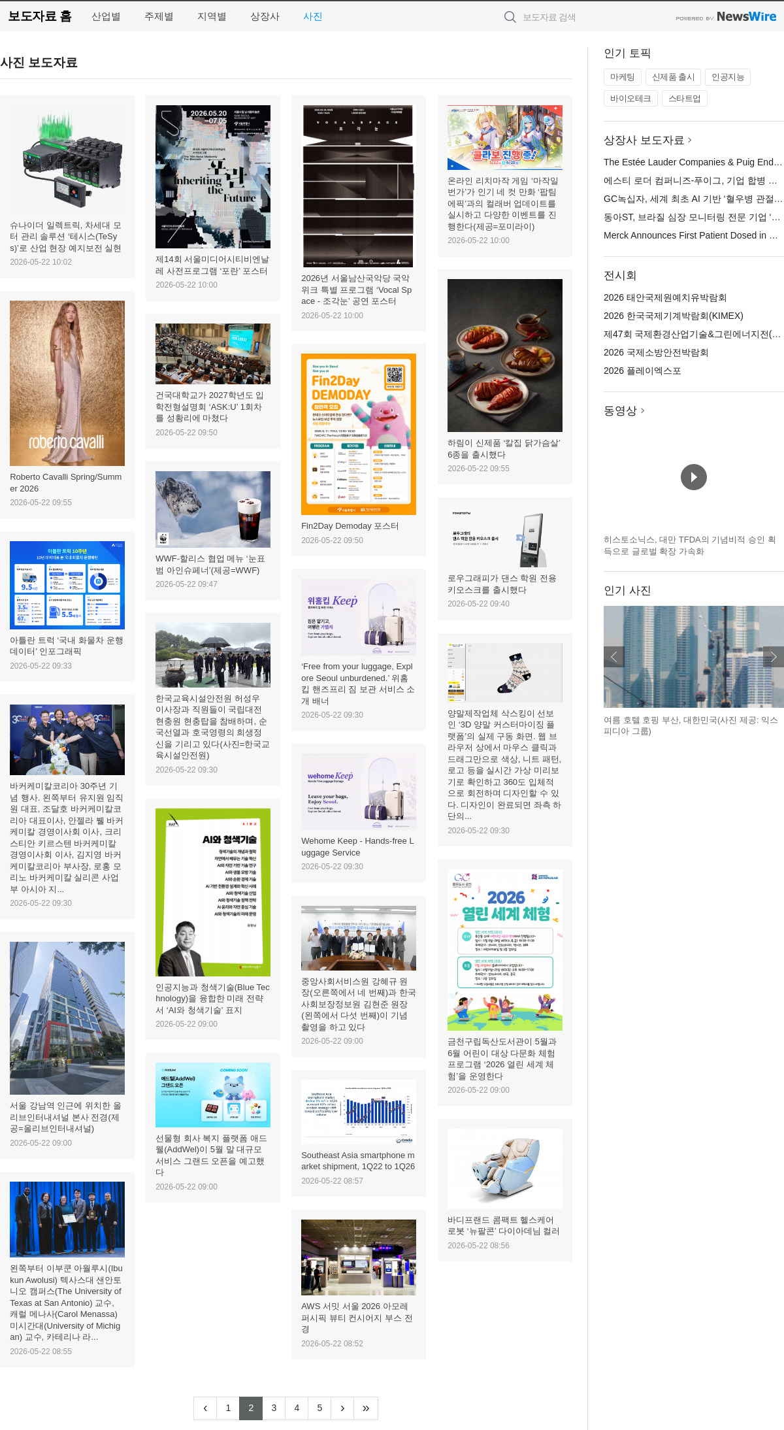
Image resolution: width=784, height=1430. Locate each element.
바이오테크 (630, 98)
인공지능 (727, 77)
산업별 (106, 16)
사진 (313, 16)
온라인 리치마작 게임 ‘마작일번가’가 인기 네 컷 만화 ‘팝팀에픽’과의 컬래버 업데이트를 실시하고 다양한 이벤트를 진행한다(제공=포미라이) (503, 203)
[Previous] (205, 1408)
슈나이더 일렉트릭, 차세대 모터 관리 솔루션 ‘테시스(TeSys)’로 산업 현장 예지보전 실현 (66, 236)
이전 (614, 656)
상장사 (265, 16)
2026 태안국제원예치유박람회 (665, 297)
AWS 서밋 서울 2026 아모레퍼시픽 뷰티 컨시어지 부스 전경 (356, 1317)
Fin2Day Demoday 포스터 (350, 526)
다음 (773, 656)
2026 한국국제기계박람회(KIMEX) (673, 315)
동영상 (620, 411)
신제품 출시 (673, 77)
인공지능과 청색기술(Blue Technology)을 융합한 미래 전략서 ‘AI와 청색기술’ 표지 (212, 998)
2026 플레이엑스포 (642, 370)
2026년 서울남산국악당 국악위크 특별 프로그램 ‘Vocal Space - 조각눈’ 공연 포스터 (356, 289)
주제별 (159, 16)
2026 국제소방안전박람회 (656, 352)
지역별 (212, 16)
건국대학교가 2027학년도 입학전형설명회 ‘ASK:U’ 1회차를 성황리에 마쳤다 (209, 406)
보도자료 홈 (39, 16)
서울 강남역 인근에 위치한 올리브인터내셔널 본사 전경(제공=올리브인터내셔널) (65, 1117)
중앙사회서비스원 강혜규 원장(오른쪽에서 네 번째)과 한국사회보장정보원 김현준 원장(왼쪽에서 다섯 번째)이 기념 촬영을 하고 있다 (358, 1004)
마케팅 (622, 77)
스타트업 (684, 98)
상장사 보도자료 (644, 140)
